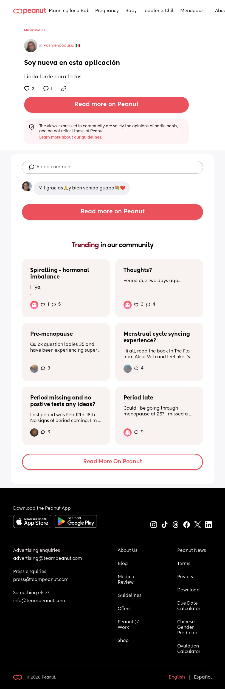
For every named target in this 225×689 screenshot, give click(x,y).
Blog (123, 564)
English (177, 677)
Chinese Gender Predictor (187, 627)
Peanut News (191, 551)
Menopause (192, 11)
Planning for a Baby (69, 11)
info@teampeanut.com (39, 601)
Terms (183, 564)
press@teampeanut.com (41, 580)
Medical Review (127, 580)
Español (203, 677)
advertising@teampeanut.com (47, 558)
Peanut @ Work (129, 625)
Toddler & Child (158, 11)
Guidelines (130, 596)
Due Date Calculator (188, 606)
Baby (130, 11)
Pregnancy (107, 11)
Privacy (185, 577)
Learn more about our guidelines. (70, 137)
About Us (127, 551)
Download (188, 590)
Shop (123, 641)
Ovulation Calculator (188, 649)
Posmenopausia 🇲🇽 (62, 46)
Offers (124, 609)
